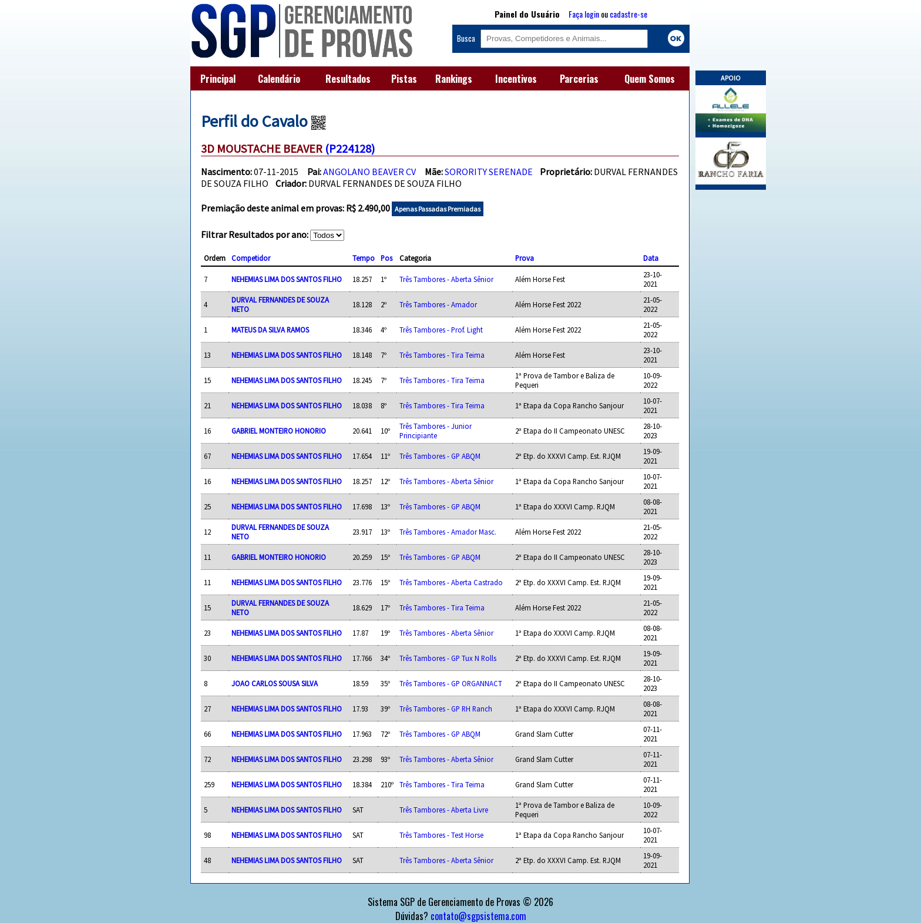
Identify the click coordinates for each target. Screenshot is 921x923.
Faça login (584, 14)
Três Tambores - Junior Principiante (435, 430)
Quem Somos (649, 79)
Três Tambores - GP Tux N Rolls (447, 658)
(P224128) (350, 148)
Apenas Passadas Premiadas (437, 208)
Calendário (279, 79)
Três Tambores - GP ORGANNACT (450, 683)
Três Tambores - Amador (438, 304)
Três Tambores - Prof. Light (441, 329)
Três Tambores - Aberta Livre (443, 809)
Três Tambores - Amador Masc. (447, 531)
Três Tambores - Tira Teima (442, 355)
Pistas (404, 79)
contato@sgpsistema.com (478, 916)
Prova (524, 258)
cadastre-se (628, 14)
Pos (386, 258)
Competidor (250, 258)
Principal (218, 79)
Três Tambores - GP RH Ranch (445, 708)
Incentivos (516, 79)
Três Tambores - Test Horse (441, 835)
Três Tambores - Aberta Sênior (446, 279)
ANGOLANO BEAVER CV (369, 171)
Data (650, 258)
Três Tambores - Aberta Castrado (451, 582)
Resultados (348, 79)
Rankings (453, 79)
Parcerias (579, 79)
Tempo (363, 258)
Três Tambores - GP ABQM (439, 456)
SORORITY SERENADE (489, 171)
